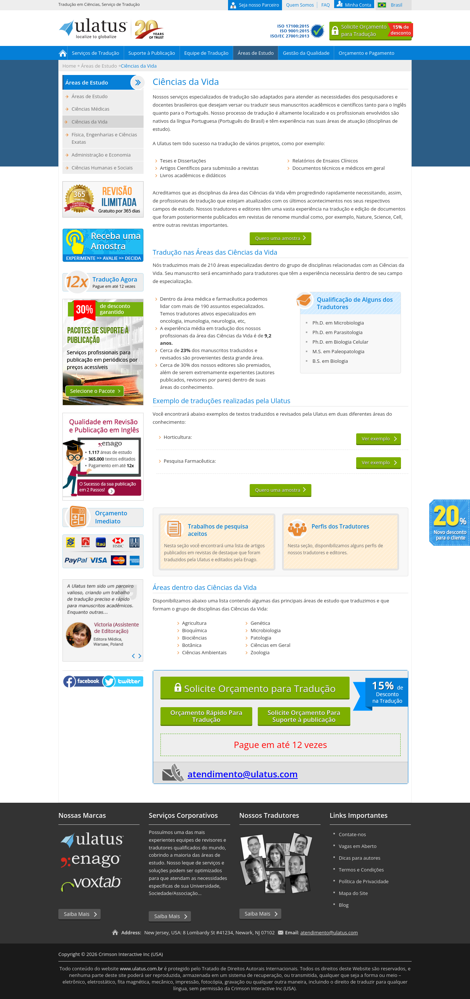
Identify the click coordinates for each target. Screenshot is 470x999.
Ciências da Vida (90, 121)
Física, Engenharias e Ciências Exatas (104, 138)
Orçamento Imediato (96, 517)
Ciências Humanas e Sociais (102, 167)
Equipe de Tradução (206, 53)
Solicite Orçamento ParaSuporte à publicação (304, 716)
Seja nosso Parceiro (259, 5)
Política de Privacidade (364, 881)
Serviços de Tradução (95, 53)
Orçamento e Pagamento (366, 53)
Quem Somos (300, 5)
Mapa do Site (353, 893)
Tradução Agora (101, 282)
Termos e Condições (361, 869)
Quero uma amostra (277, 238)
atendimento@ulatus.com (243, 774)
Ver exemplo (376, 438)
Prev (133, 656)
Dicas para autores (359, 858)
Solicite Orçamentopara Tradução (376, 30)
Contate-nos (352, 834)
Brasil (396, 5)
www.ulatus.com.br (141, 968)
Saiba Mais (77, 913)
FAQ (325, 5)
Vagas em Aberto (358, 846)
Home (63, 53)
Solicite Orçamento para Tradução (255, 688)
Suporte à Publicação (152, 53)
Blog (344, 905)
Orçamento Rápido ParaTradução (206, 716)
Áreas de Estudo (256, 53)
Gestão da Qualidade (306, 53)
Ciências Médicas (90, 108)
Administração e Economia (101, 154)
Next (139, 656)
